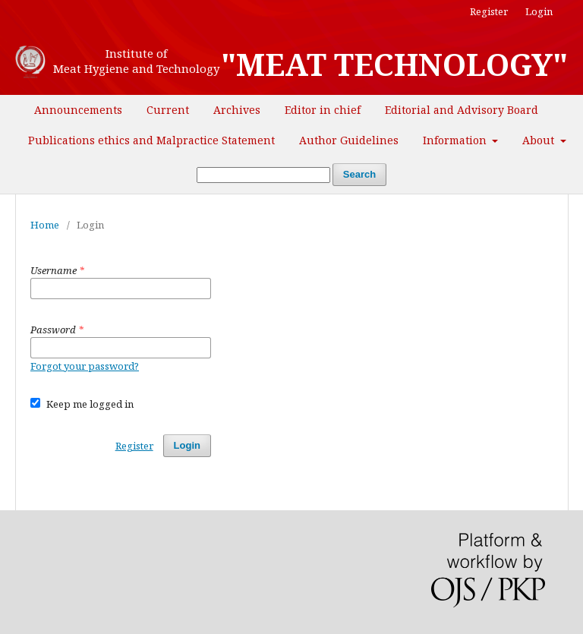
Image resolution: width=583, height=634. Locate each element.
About (539, 140)
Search (359, 174)
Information (456, 140)
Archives (236, 110)
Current (168, 110)
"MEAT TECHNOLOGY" (394, 65)
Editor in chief (323, 110)
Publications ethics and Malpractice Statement (151, 140)
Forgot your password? (84, 366)
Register (489, 11)
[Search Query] (263, 175)
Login (539, 11)
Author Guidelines (349, 140)
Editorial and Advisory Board (461, 110)
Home (44, 225)
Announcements (78, 110)
